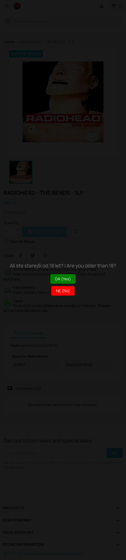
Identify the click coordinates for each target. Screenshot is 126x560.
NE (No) (63, 290)
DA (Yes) (63, 279)
